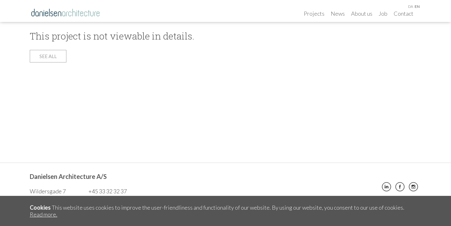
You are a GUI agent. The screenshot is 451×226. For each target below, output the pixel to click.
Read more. (43, 214)
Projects (314, 13)
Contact (403, 13)
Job (383, 13)
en (417, 6)
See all (48, 56)
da (410, 6)
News (338, 13)
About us (361, 13)
